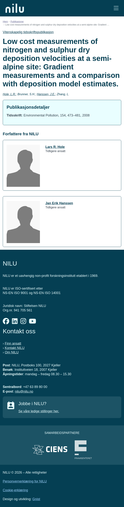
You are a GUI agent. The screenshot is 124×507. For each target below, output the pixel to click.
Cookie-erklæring (15, 490)
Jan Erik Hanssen (59, 203)
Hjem (5, 21)
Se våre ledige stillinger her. (38, 411)
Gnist (36, 499)
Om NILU (12, 352)
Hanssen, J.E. (46, 94)
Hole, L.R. (9, 94)
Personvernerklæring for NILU (25, 481)
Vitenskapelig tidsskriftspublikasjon (28, 32)
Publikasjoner (17, 21)
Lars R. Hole (55, 147)
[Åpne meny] (116, 8)
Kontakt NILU (14, 348)
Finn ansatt (13, 343)
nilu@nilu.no (24, 391)
